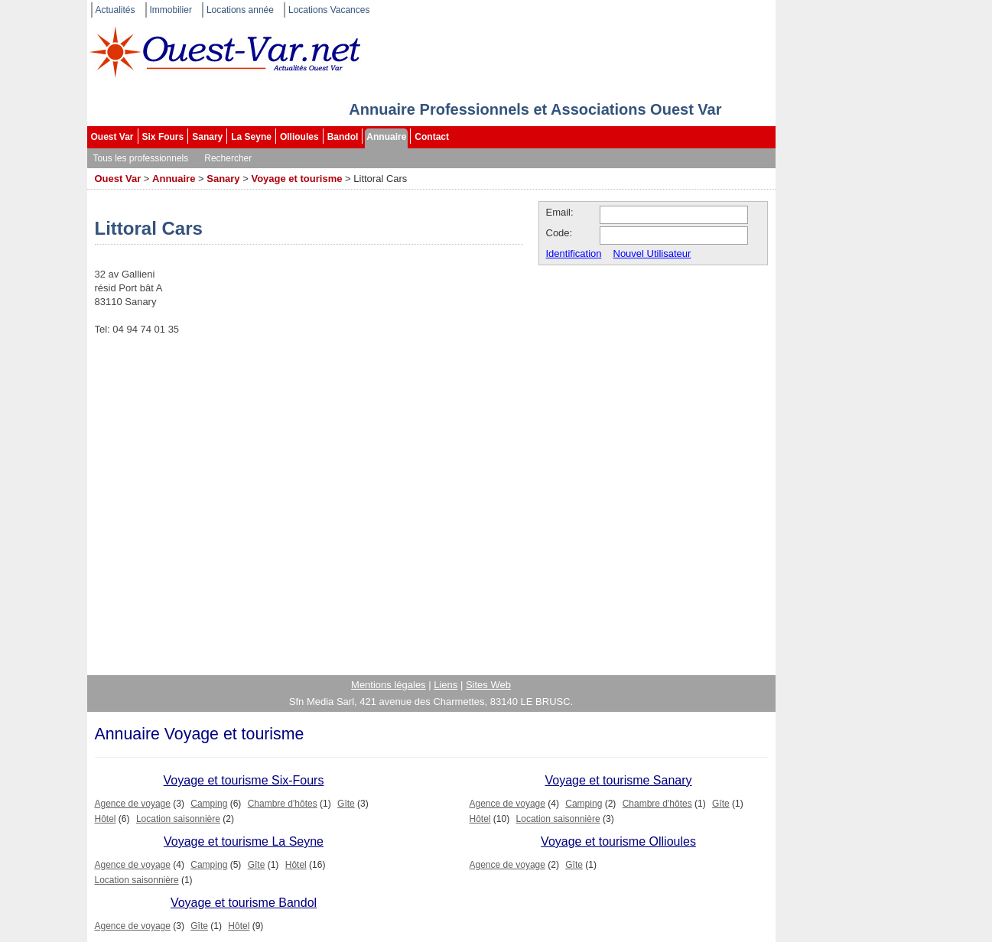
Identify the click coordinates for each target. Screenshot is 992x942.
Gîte (346, 803)
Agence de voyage (133, 803)
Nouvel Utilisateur (652, 253)
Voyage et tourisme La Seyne (244, 841)
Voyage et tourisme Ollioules (618, 841)
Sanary (207, 137)
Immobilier (171, 10)
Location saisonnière (178, 819)
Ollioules (299, 137)
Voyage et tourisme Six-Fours (244, 780)
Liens (445, 684)
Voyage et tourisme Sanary (618, 780)
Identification (574, 253)
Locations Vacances (329, 10)
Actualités (115, 10)
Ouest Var (112, 137)
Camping (208, 803)
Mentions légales (388, 684)
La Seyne (251, 137)
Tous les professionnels (141, 158)
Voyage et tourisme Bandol (244, 902)
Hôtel (105, 819)
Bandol (343, 137)
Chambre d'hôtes (282, 803)
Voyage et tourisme (296, 178)
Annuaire (386, 137)
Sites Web (488, 684)
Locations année (240, 10)
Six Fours (163, 137)
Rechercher (228, 158)
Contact (432, 137)
